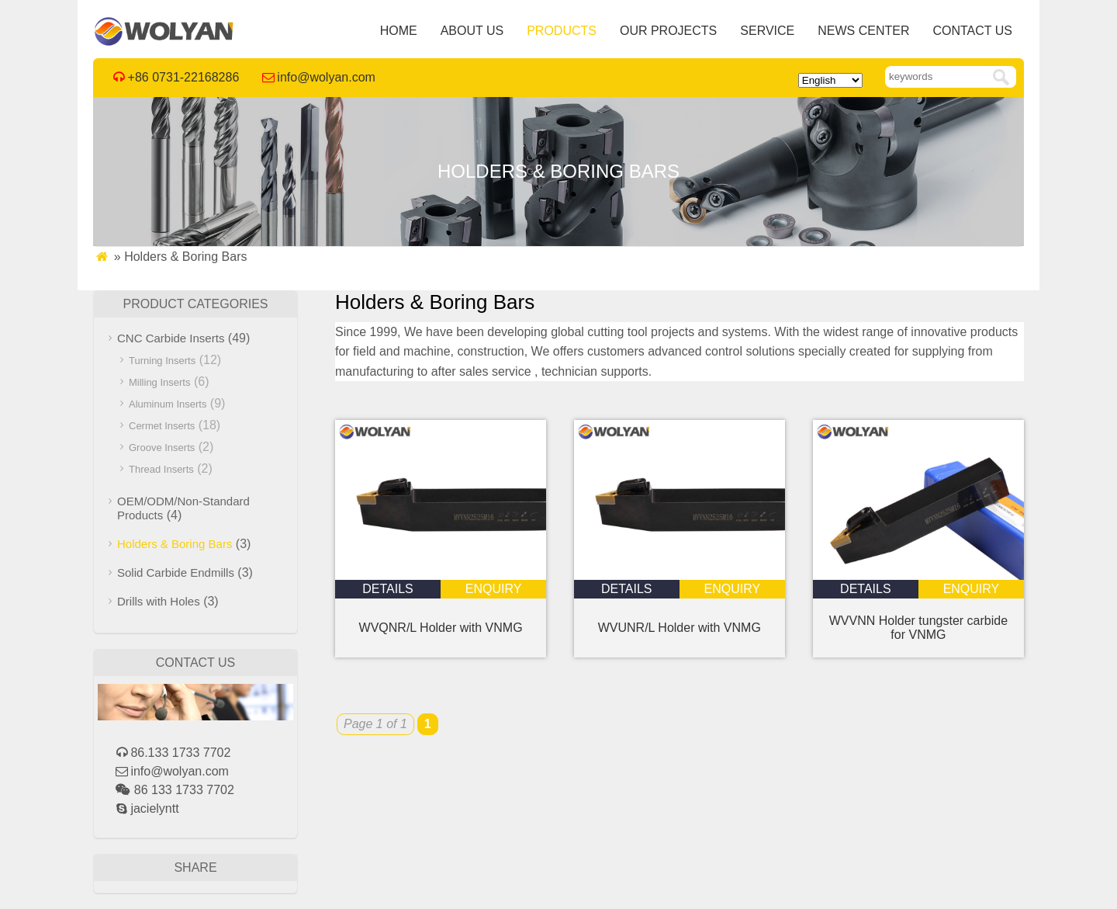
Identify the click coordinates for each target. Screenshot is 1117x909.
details (387, 588)
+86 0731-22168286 (184, 77)
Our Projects (668, 30)
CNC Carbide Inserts (170, 338)
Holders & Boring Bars (174, 543)
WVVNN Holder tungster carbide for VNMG (918, 627)
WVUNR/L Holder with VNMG (679, 627)
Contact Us (972, 30)
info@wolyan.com (326, 77)
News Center (863, 30)
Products (562, 30)
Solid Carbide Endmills (175, 572)
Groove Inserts (162, 447)
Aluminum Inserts (167, 404)
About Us (472, 30)
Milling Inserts (159, 382)
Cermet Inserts (162, 426)
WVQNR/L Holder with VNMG (441, 627)
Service (767, 30)
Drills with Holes (158, 601)
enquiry (493, 588)
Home (398, 30)
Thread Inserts (161, 469)
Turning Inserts (162, 360)
